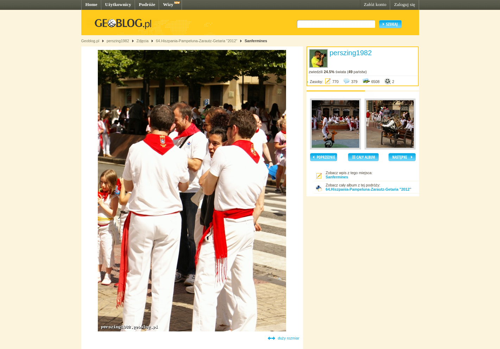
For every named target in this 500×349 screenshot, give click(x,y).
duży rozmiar (288, 338)
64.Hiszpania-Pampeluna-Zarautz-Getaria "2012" (196, 41)
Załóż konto (375, 4)
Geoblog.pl (90, 41)
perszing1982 (118, 41)
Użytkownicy (118, 4)
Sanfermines (256, 41)
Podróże (147, 4)
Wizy (168, 4)
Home (91, 4)
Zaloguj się (404, 4)
